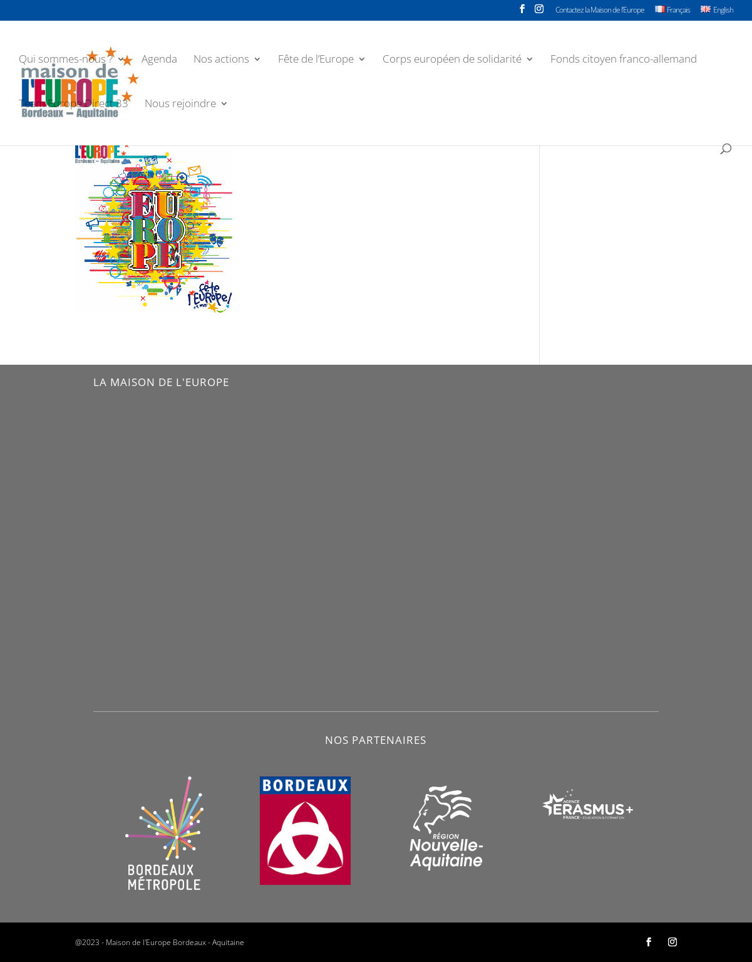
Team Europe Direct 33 (73, 104)
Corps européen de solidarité (452, 60)
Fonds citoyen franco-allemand (623, 60)
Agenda (159, 60)
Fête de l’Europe (316, 60)
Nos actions (221, 60)
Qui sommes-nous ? (66, 60)
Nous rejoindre (180, 104)
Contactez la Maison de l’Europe (599, 10)
